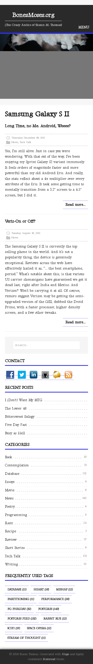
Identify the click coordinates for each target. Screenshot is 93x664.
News (14, 142)
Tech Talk (25, 142)
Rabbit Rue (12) (54, 619)
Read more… (75, 205)
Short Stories (15, 548)
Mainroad (49, 659)
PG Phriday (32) (19, 609)
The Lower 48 (15, 408)
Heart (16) (41, 589)
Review (11, 540)
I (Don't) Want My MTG (23, 400)
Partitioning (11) (20, 599)
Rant (9, 523)
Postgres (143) (48, 609)
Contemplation (17, 465)
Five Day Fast (16, 425)
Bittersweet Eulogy (19, 417)
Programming (16, 515)
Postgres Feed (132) (21, 619)
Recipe (10, 531)
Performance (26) (55, 599)
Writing (11, 564)
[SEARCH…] (46, 345)
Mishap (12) (64, 589)
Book (8, 457)
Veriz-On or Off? (20, 221)
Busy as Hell (15, 433)
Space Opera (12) (39, 628)
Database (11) (16, 589)
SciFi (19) (13, 628)
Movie (9, 490)
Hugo (65, 654)
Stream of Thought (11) (26, 638)
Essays (10, 482)
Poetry (10, 506)
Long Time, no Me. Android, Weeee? (38, 126)
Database (12, 474)
